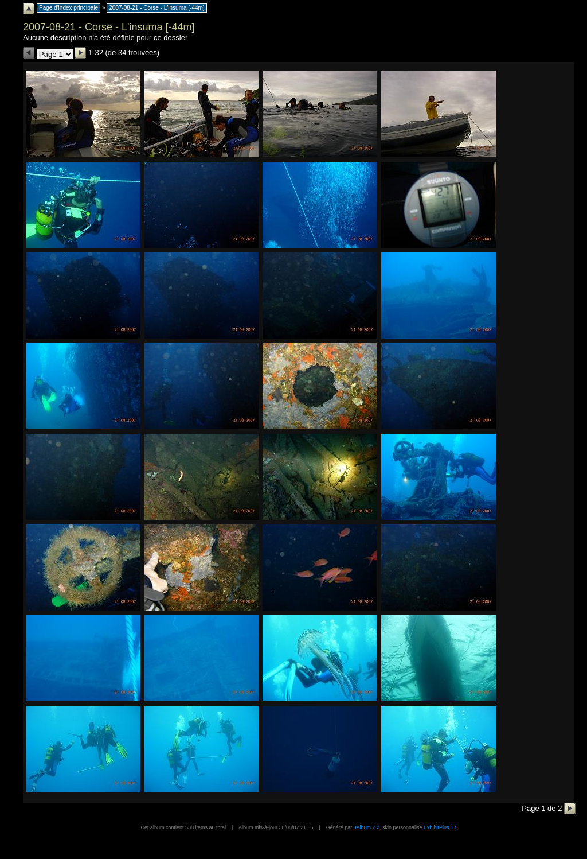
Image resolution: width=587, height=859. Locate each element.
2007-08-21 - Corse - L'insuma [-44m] (156, 8)
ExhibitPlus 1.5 (441, 827)
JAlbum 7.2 (366, 827)
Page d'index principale (68, 8)
